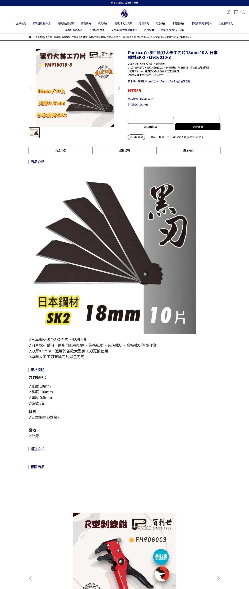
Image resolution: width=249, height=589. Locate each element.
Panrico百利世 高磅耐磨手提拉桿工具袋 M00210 (148, 518)
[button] (119, 88)
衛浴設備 (160, 23)
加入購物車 (150, 126)
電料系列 (144, 23)
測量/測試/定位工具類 (172, 29)
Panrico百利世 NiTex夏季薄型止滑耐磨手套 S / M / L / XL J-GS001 (194, 518)
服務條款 (89, 554)
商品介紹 (60, 150)
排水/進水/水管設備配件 (124, 29)
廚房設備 (86, 23)
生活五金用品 (97, 29)
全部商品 (21, 23)
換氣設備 (103, 23)
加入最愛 (136, 137)
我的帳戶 (47, 554)
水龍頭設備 (178, 23)
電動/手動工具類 (123, 23)
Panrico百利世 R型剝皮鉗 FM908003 (51, 518)
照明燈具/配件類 (41, 23)
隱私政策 (75, 554)
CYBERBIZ (108, 580)
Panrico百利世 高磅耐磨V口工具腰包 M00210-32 (100, 518)
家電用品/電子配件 (201, 23)
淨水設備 (149, 29)
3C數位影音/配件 (74, 29)
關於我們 (33, 554)
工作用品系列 (226, 23)
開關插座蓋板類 (65, 23)
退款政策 (61, 554)
